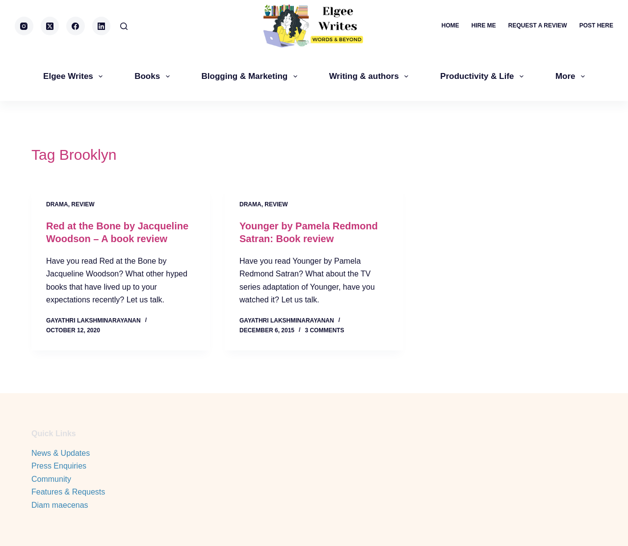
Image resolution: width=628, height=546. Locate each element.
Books (153, 76)
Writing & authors (371, 76)
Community (51, 479)
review (82, 204)
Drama (57, 204)
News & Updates (60, 453)
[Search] (124, 26)
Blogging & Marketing (251, 76)
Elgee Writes (74, 76)
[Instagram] (24, 26)
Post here (596, 25)
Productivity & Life (483, 76)
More (572, 76)
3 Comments (324, 330)
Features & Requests (68, 492)
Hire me (483, 25)
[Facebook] (75, 26)
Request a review (537, 25)
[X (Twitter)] (50, 26)
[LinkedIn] (101, 26)
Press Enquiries (58, 466)
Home (450, 25)
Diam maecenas (59, 505)
